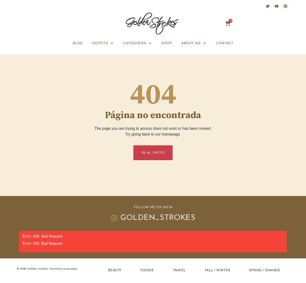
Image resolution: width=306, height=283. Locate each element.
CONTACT (225, 43)
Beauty (114, 270)
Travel (179, 270)
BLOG (78, 43)
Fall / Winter (217, 270)
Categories (137, 43)
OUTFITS (103, 43)
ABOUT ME (193, 43)
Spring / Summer (264, 270)
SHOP (166, 43)
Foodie (147, 270)
